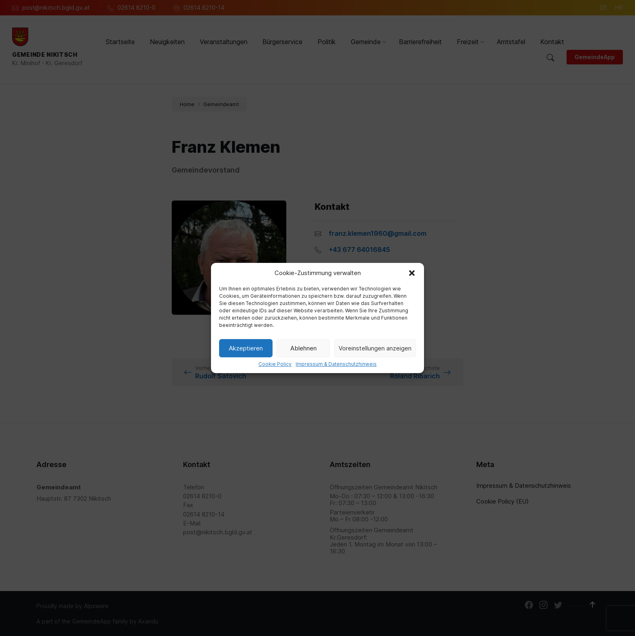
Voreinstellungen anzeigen (375, 348)
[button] (412, 273)
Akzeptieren (246, 348)
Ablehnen (303, 348)
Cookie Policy (275, 364)
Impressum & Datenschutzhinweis (336, 364)
